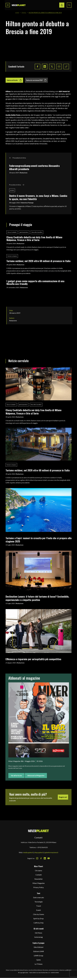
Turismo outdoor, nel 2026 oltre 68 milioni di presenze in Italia (38, 261)
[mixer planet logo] (38, 831)
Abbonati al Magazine (35, 775)
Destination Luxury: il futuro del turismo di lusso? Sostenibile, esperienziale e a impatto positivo (37, 598)
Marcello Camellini (37, 232)
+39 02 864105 (42, 847)
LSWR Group (38, 956)
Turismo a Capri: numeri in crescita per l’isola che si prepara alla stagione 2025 (39, 539)
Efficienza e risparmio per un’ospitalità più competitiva (33, 659)
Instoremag (38, 937)
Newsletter (38, 879)
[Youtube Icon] (49, 858)
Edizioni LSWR (38, 951)
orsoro (12, 190)
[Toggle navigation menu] (8, 5)
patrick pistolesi (24, 232)
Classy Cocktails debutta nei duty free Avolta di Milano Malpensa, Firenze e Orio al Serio (34, 238)
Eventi (38, 910)
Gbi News (38, 933)
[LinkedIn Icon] (45, 858)
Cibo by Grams (38, 914)
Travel (23, 12)
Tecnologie (39, 902)
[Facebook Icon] (41, 858)
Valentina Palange (27, 203)
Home (17, 12)
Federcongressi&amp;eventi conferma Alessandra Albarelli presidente (34, 167)
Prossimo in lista (16, 185)
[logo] (19, 5)
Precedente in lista (17, 158)
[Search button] (69, 5)
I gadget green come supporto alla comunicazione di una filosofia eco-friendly (35, 282)
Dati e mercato (38, 897)
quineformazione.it (51, 852)
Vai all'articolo (16, 775)
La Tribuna (38, 964)
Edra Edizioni (38, 947)
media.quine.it (28, 852)
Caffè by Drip (39, 923)
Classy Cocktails (11, 232)
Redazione (23, 173)
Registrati (63, 797)
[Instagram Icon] (37, 858)
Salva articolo (14, 80)
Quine (38, 960)
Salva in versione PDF (36, 80)
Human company (12, 256)
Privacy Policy (38, 887)
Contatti (38, 875)
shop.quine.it (38, 852)
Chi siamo (38, 870)
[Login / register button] (61, 5)
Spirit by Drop (38, 918)
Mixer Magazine (39, 883)
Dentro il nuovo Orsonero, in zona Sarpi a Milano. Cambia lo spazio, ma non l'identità (38, 197)
